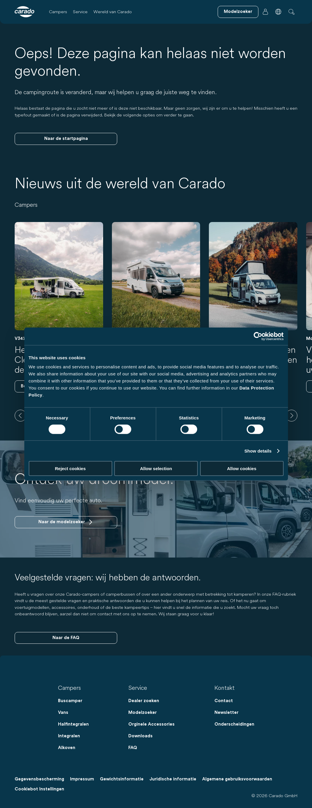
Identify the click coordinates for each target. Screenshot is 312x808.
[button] (278, 12)
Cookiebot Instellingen (39, 789)
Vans (63, 712)
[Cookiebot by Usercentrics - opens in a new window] (258, 336)
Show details (258, 450)
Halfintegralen (73, 724)
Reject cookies (70, 468)
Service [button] (80, 11)
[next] (291, 415)
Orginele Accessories (151, 724)
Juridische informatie (172, 779)
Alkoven (66, 748)
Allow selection (156, 468)
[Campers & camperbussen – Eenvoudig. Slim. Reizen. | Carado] (24, 11)
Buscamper (70, 701)
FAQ (132, 748)
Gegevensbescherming (39, 779)
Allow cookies (241, 468)
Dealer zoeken (143, 701)
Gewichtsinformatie (122, 779)
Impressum (82, 779)
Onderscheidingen (234, 724)
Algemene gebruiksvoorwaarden (237, 779)
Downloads (140, 736)
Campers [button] (58, 11)
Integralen (69, 736)
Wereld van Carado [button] (112, 11)
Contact (223, 701)
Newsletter (226, 712)
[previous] (20, 415)
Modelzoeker (142, 712)
